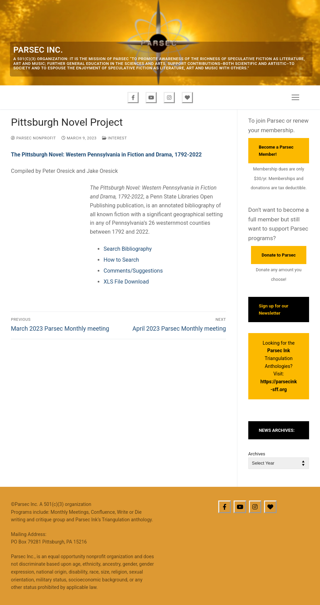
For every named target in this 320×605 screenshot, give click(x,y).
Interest (114, 138)
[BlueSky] (270, 506)
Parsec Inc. (38, 50)
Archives (256, 453)
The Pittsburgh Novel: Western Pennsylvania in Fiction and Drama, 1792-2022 (106, 154)
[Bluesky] (187, 97)
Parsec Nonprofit (33, 138)
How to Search (121, 260)
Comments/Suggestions (133, 270)
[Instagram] (169, 97)
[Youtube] (151, 97)
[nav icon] (295, 97)
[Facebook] (133, 97)
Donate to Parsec (279, 255)
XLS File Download (126, 281)
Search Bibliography (127, 249)
